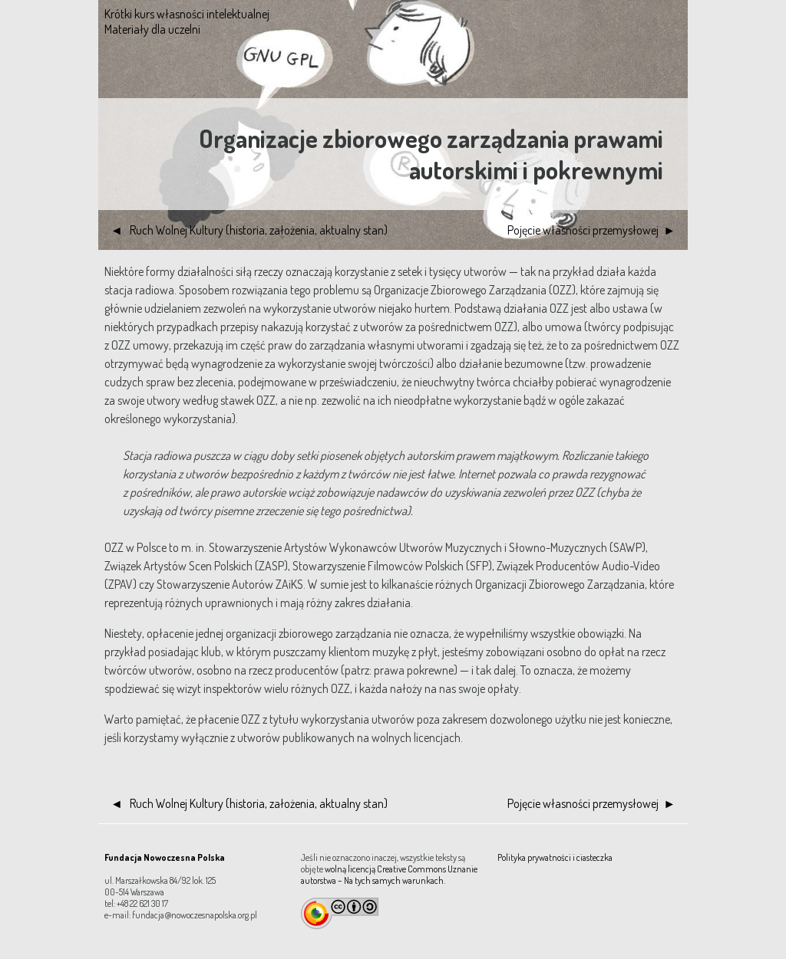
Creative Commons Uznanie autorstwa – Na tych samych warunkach (389, 874)
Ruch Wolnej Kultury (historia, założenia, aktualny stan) (257, 230)
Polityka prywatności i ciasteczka (555, 857)
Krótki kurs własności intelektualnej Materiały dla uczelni (186, 21)
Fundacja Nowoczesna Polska (164, 857)
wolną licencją (350, 869)
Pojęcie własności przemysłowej (583, 230)
